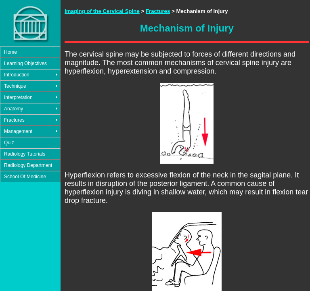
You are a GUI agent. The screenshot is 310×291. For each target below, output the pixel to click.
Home (10, 52)
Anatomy (13, 109)
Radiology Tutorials (24, 154)
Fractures (14, 120)
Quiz (9, 143)
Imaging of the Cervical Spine (102, 11)
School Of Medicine (25, 176)
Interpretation (18, 97)
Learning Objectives (25, 63)
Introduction (16, 75)
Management (18, 131)
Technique (15, 86)
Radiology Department (28, 165)
